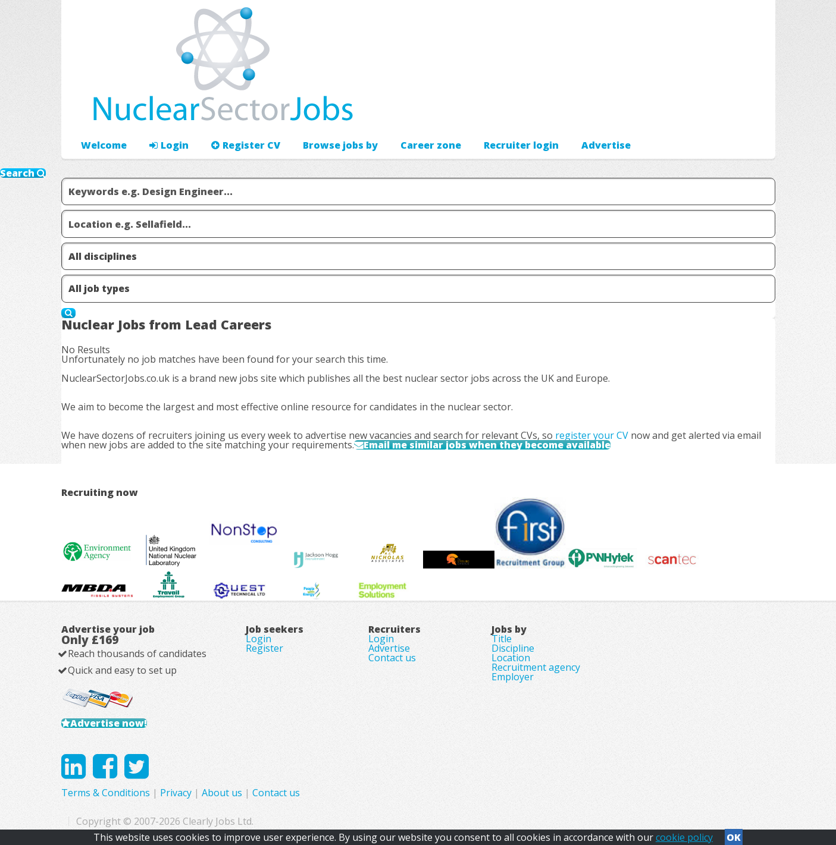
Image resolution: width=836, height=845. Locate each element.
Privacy (176, 792)
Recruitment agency (535, 667)
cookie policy (684, 837)
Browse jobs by (340, 145)
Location (510, 657)
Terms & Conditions (105, 792)
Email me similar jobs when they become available (487, 445)
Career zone (430, 145)
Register (264, 648)
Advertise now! (108, 723)
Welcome (104, 145)
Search (23, 173)
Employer (512, 676)
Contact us (392, 657)
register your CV (591, 435)
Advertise (606, 145)
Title (501, 638)
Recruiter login (521, 145)
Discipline (512, 648)
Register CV (245, 145)
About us (222, 792)
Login (169, 145)
